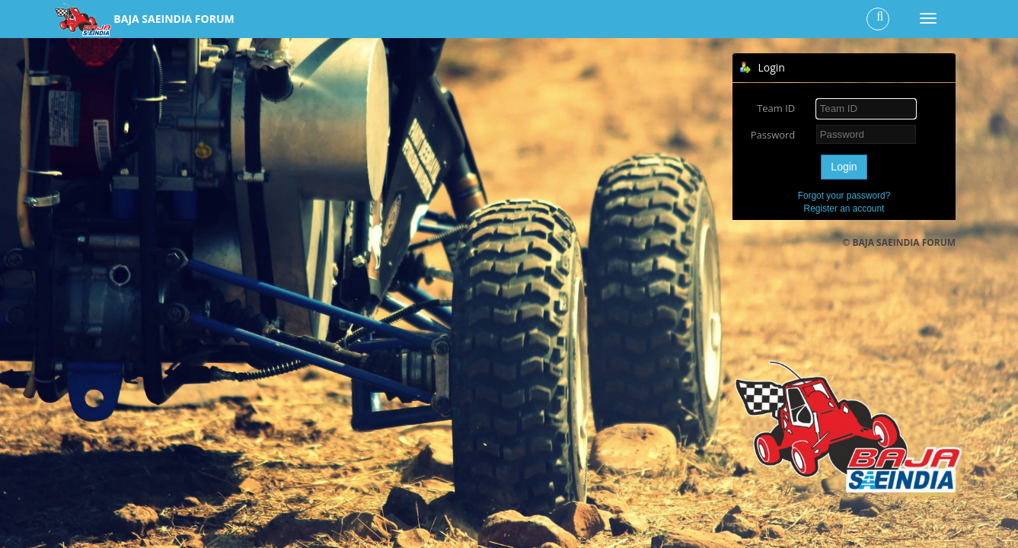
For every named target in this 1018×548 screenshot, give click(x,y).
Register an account (844, 208)
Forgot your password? (844, 195)
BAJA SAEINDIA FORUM (173, 18)
